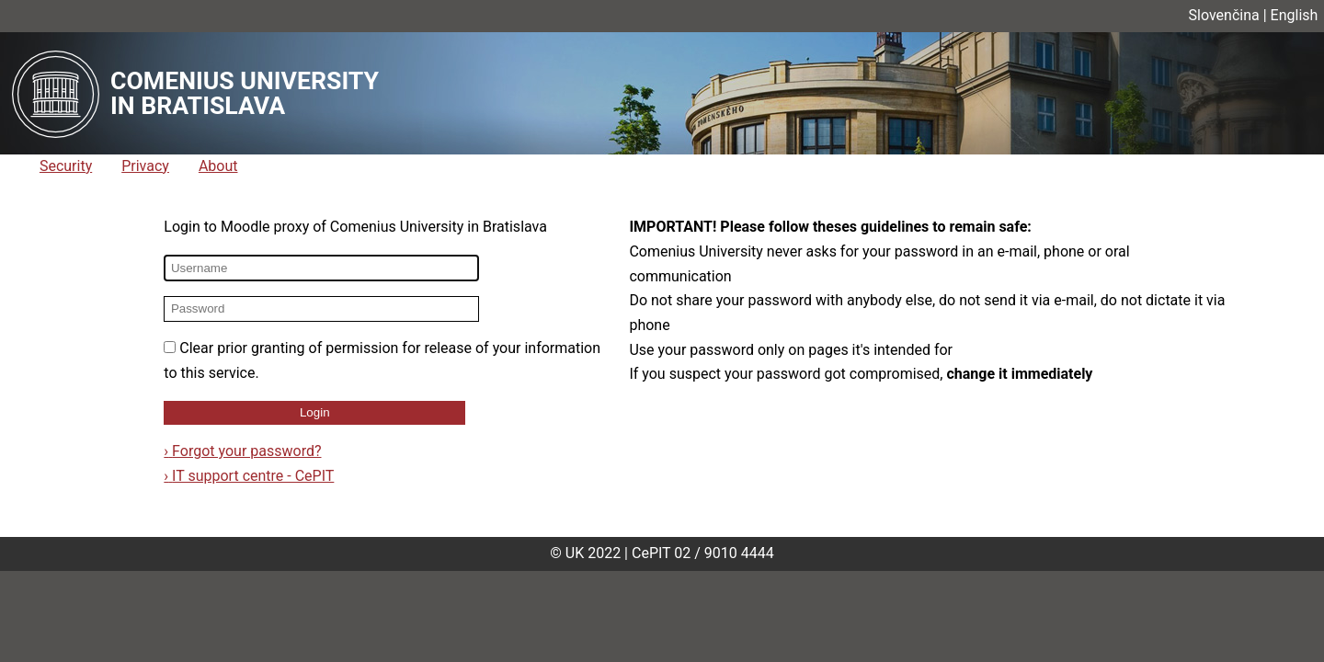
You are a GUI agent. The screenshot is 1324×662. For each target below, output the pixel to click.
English (1294, 15)
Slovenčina (1224, 15)
